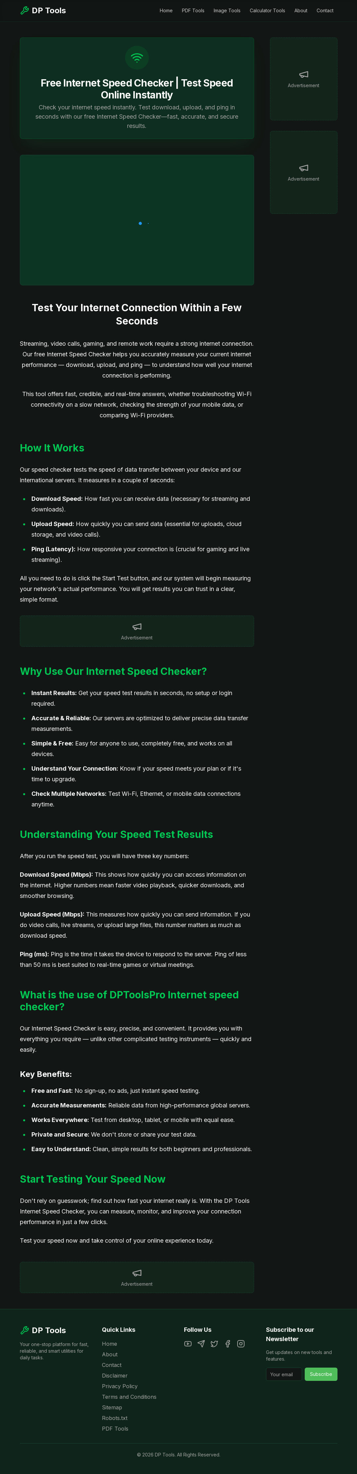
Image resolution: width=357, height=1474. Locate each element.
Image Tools (227, 10)
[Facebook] (228, 1344)
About (300, 10)
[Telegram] (201, 1344)
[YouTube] (188, 1344)
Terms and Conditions (129, 1396)
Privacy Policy (120, 1386)
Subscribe (321, 1374)
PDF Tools (193, 10)
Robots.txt (114, 1418)
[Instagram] (241, 1344)
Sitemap (112, 1407)
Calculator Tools (267, 10)
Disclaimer (115, 1375)
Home (166, 10)
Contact (325, 10)
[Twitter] (214, 1344)
